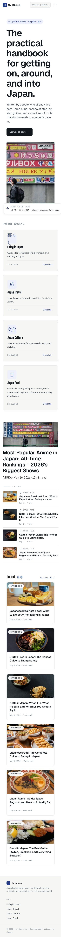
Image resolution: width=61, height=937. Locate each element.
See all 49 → (47, 577)
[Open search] (40, 5)
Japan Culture (13, 913)
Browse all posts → (19, 131)
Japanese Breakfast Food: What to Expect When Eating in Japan (29, 612)
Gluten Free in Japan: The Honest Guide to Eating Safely (30, 658)
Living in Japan (13, 904)
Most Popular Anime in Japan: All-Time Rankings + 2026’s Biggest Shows (30, 462)
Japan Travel (13, 909)
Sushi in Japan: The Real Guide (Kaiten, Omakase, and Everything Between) (30, 852)
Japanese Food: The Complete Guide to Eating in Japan (28, 754)
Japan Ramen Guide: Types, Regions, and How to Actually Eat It (30, 802)
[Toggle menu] (55, 5)
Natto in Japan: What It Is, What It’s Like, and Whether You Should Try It (30, 706)
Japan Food (12, 918)
